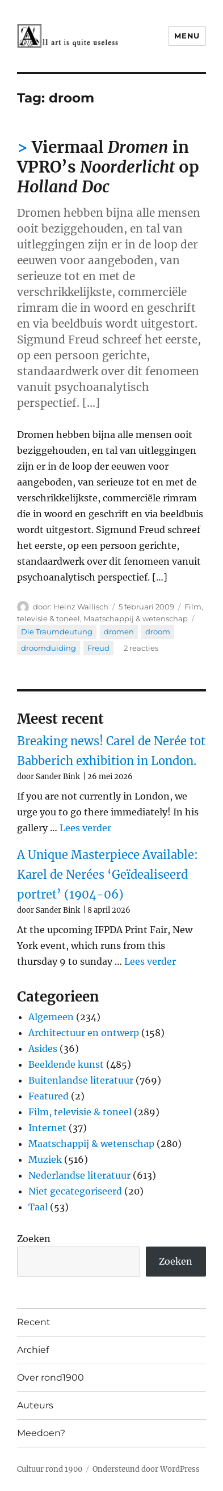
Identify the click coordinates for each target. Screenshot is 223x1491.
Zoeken (34, 1238)
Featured (48, 1096)
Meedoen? (41, 1433)
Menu (186, 35)
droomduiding (48, 647)
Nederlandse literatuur (79, 1175)
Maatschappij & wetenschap (135, 618)
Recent (34, 1322)
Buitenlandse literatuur (80, 1080)
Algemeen (51, 1016)
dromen (119, 631)
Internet (47, 1127)
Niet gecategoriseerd (75, 1191)
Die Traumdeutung (56, 631)
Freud (98, 647)
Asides (42, 1048)
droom (157, 631)
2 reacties (141, 647)
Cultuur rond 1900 (49, 1469)
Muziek (45, 1159)
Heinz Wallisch (80, 606)
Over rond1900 (50, 1377)
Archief (33, 1349)
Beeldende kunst (66, 1064)
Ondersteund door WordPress (146, 1469)
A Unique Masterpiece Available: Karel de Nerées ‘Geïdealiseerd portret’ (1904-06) (107, 874)
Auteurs (35, 1405)
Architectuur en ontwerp (83, 1032)
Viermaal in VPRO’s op (108, 167)
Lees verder (85, 827)
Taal (38, 1207)
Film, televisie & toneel (80, 1112)
